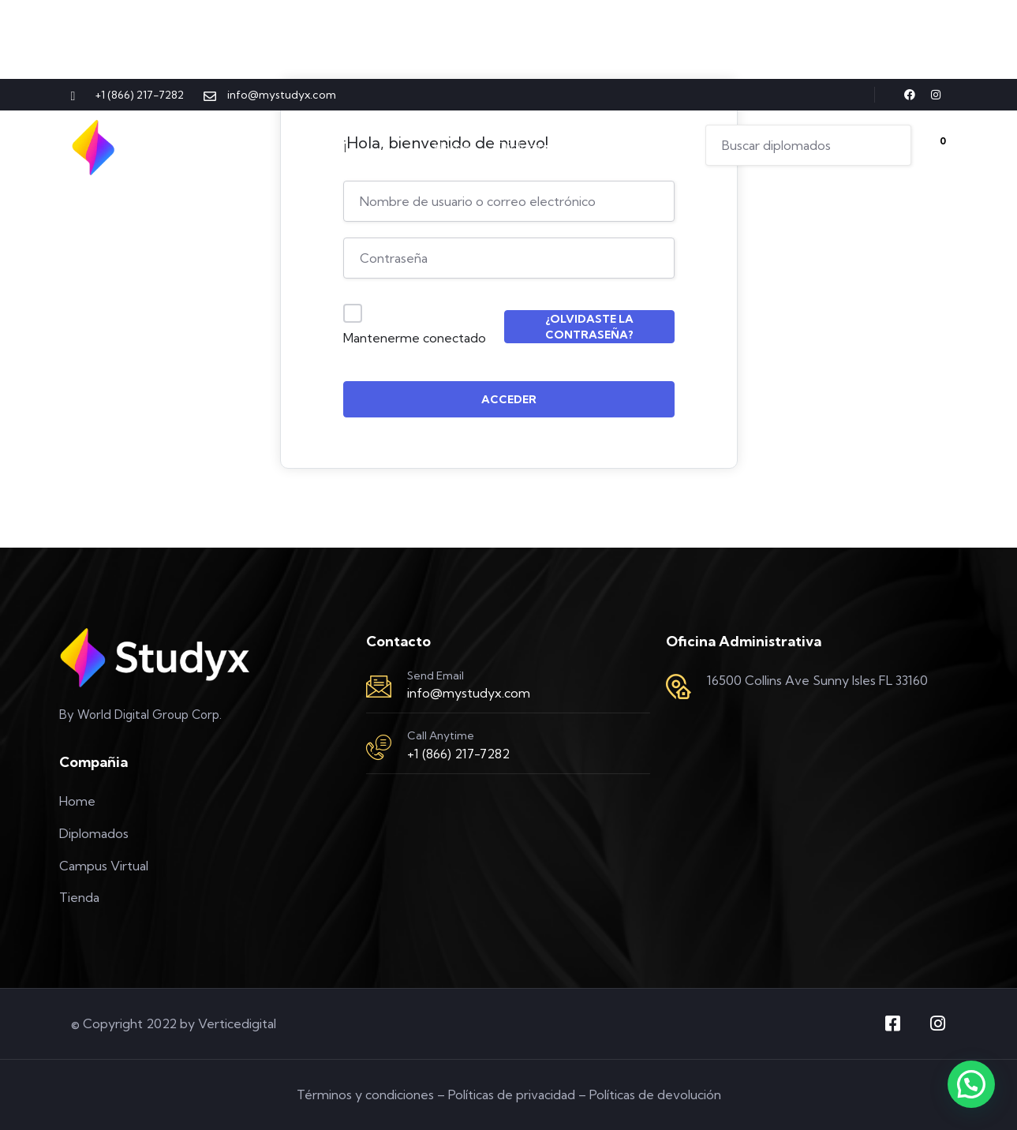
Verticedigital (237, 1023)
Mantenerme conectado (414, 338)
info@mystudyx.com (468, 693)
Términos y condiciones (365, 1094)
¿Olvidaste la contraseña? (589, 327)
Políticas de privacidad (511, 1094)
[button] (971, 1084)
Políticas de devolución (655, 1094)
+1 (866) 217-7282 (458, 753)
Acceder (509, 399)
